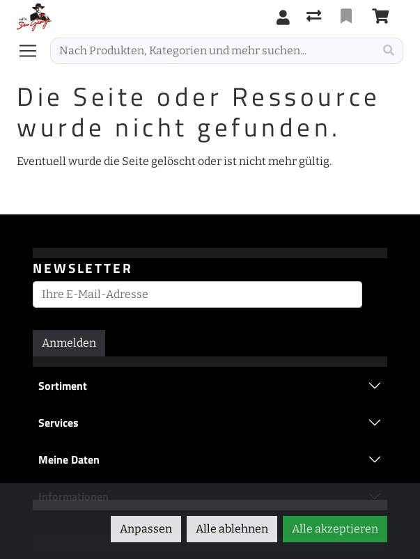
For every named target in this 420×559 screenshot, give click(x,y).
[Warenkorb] (383, 17)
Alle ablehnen (232, 528)
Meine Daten (69, 459)
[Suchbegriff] (212, 51)
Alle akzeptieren (335, 528)
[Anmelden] (283, 17)
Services (58, 422)
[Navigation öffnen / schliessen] (33, 51)
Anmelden (69, 342)
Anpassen (146, 528)
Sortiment (62, 385)
